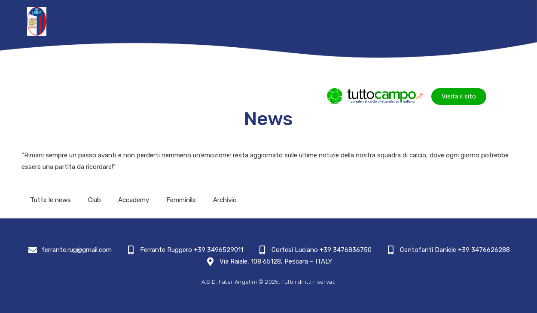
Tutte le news (50, 200)
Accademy (133, 200)
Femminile (181, 200)
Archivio (225, 200)
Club (94, 200)
